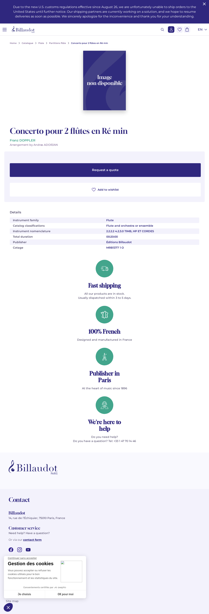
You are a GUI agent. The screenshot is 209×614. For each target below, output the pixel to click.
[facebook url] (11, 549)
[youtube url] (28, 549)
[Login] (171, 29)
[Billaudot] (23, 29)
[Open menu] (5, 29)
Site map (12, 601)
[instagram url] (19, 549)
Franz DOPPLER (22, 140)
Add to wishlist (105, 189)
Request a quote (105, 170)
